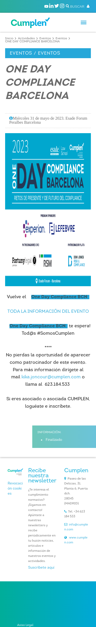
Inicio (9, 38)
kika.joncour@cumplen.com (51, 377)
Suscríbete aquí (41, 568)
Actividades (26, 38)
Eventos (45, 38)
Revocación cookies (15, 489)
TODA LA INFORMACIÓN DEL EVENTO (48, 311)
